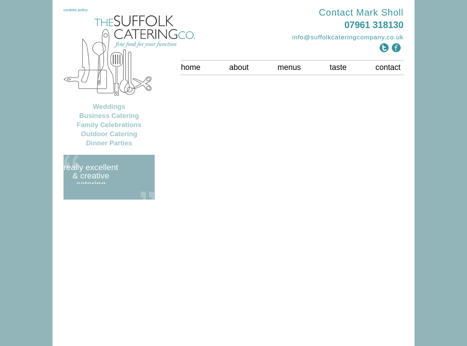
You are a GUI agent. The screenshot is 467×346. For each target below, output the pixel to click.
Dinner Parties (109, 143)
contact (388, 67)
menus (289, 67)
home (190, 67)
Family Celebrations (109, 125)
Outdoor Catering (109, 134)
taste (338, 67)
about (238, 67)
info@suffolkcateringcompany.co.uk (348, 37)
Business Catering (109, 115)
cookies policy (75, 10)
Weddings (109, 106)
